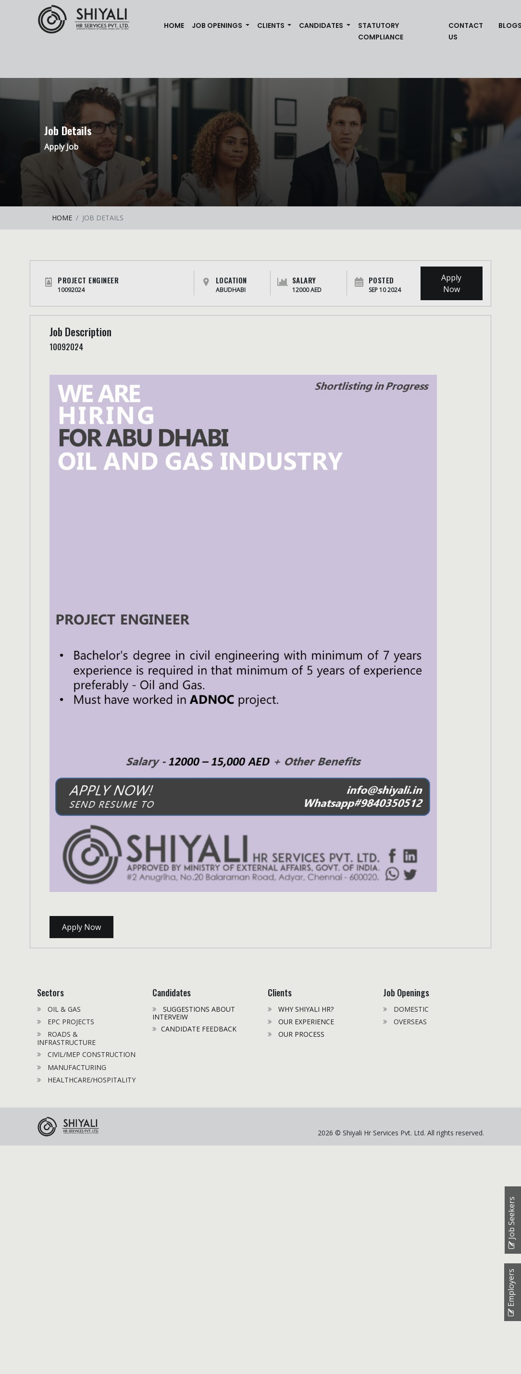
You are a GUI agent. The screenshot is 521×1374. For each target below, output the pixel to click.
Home (176, 24)
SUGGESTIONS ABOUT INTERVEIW (193, 1013)
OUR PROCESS (300, 1034)
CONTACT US (465, 31)
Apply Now (451, 283)
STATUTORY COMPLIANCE (380, 31)
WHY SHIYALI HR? (305, 1009)
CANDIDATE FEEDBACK (198, 1028)
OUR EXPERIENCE (305, 1021)
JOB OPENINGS (218, 25)
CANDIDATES (322, 25)
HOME (62, 217)
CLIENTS (271, 25)
